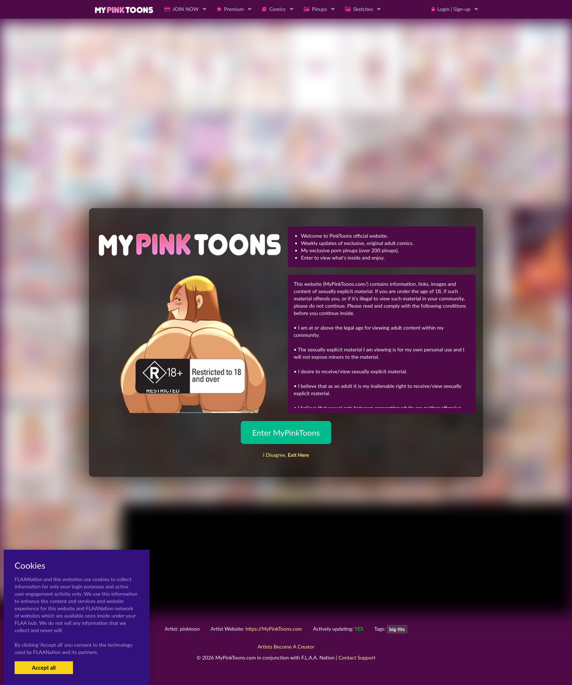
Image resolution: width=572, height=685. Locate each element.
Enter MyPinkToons (286, 432)
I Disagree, (286, 455)
